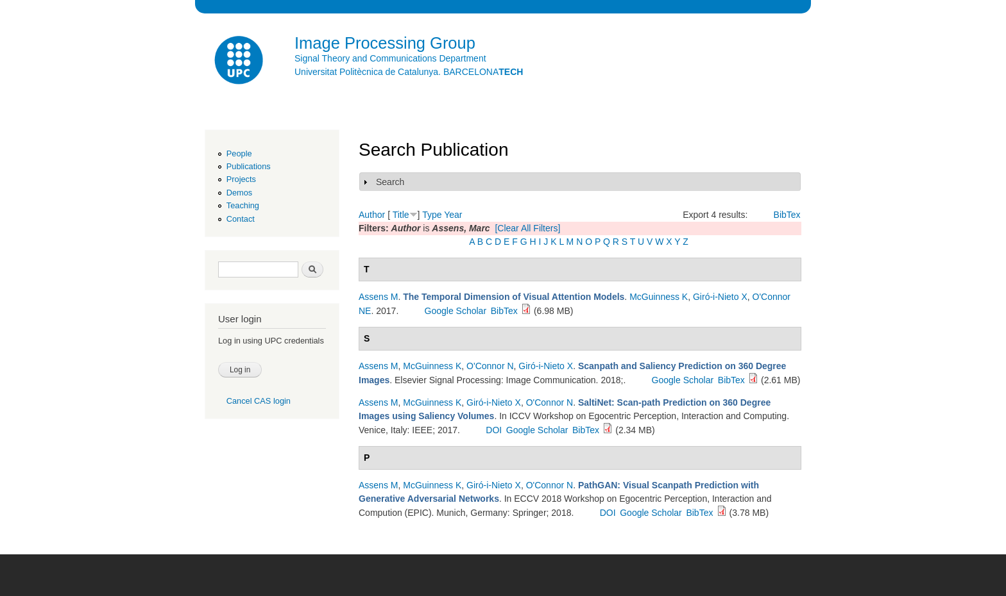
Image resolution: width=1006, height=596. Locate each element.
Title (401, 215)
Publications (248, 166)
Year (453, 215)
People (239, 153)
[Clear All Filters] (527, 228)
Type (431, 215)
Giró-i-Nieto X (720, 297)
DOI (494, 430)
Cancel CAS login (258, 401)
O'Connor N (489, 366)
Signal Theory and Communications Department (390, 58)
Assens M (378, 297)
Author (372, 215)
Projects (241, 179)
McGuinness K (658, 297)
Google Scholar (456, 311)
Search (390, 182)
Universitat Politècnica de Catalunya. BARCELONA (408, 72)
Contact (240, 219)
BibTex (787, 215)
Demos (239, 192)
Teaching (242, 205)
